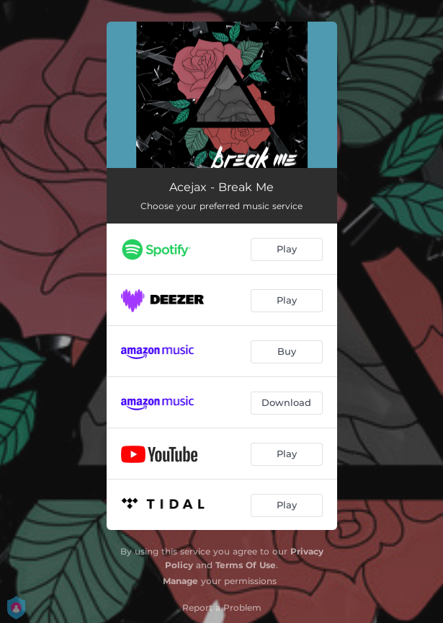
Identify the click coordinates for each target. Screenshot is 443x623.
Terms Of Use (245, 565)
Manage (180, 580)
